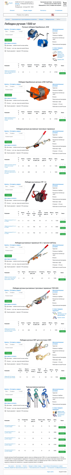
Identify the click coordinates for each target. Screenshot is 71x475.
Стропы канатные (59, 52)
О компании (58, 10)
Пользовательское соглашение (37, 467)
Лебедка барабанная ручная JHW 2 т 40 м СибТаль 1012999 (10, 119)
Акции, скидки (28, 10)
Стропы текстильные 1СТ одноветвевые (61, 314)
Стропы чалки (61, 317)
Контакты (43, 10)
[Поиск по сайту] (52, 15)
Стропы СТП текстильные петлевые (60, 56)
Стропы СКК (60, 59)
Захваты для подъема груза (61, 412)
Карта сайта (50, 471)
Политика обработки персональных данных (15, 467)
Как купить (11, 466)
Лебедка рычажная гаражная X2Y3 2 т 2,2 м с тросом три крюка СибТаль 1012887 (10, 278)
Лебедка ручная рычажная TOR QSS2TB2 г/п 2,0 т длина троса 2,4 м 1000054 (10, 330)
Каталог (12, 10)
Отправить (8, 40)
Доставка (18, 466)
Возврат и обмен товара (35, 466)
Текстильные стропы (60, 415)
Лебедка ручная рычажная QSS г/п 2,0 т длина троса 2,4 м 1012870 (10, 172)
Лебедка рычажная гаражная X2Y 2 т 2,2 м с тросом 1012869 (10, 166)
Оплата (25, 466)
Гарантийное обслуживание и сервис (53, 466)
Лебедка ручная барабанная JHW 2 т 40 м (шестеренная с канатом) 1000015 (10, 72)
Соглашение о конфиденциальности (57, 467)
